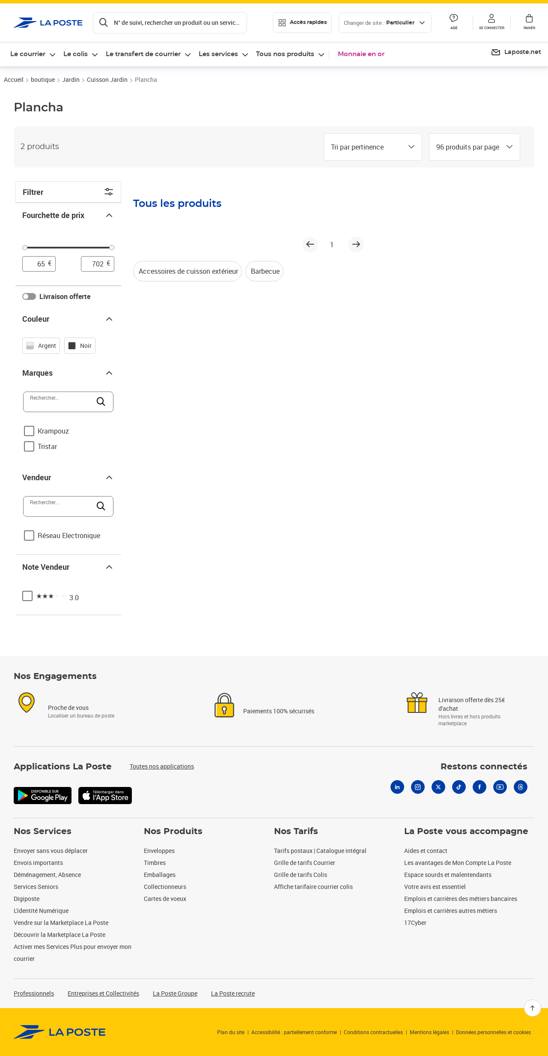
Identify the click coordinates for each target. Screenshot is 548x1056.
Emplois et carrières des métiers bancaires (460, 898)
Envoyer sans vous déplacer (51, 851)
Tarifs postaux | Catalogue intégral (320, 851)
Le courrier (27, 54)
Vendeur (68, 477)
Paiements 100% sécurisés (278, 711)
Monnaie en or (361, 54)
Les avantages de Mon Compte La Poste (457, 863)
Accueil (14, 79)
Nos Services (42, 831)
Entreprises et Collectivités (103, 993)
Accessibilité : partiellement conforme (294, 1032)
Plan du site (230, 1032)
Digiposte (26, 898)
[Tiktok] (459, 787)
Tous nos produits (285, 54)
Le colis (75, 54)
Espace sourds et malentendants (447, 875)
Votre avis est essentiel (435, 886)
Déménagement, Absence (47, 875)
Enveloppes (159, 851)
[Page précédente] (310, 244)
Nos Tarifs (296, 831)
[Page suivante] (356, 244)
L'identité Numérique (41, 910)
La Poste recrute (233, 993)
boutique (43, 79)
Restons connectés (484, 767)
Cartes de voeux (165, 898)
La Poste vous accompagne (466, 831)
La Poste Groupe (175, 993)
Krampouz (53, 431)
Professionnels (34, 993)
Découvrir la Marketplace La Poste (59, 934)
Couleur (68, 319)
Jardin (71, 79)
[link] (60, 1032)
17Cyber (415, 922)
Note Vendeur (68, 567)
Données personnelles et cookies (493, 1032)
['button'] (48, 23)
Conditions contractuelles (373, 1032)
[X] (438, 787)
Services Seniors (36, 886)
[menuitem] (516, 52)
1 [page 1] (332, 244)
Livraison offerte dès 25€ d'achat (471, 704)
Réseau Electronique (69, 535)
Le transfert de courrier (143, 54)
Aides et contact (425, 851)
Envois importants (38, 863)
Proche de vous (68, 707)
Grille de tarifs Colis (300, 875)
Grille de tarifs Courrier (304, 863)
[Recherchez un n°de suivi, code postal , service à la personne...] (170, 22)
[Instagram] (418, 787)
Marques (68, 373)
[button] (491, 22)
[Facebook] (479, 787)
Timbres (155, 863)
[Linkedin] (397, 787)
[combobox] (366, 147)
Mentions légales (429, 1032)
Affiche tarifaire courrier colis (313, 886)
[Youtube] (500, 787)
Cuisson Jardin (107, 79)
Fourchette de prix (68, 215)
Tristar (47, 446)
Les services (218, 54)
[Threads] (520, 787)
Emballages (160, 875)
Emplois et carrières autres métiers (450, 910)
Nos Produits (173, 831)
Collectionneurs (165, 886)
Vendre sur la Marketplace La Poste (61, 922)
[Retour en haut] (532, 1008)
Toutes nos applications (162, 766)
